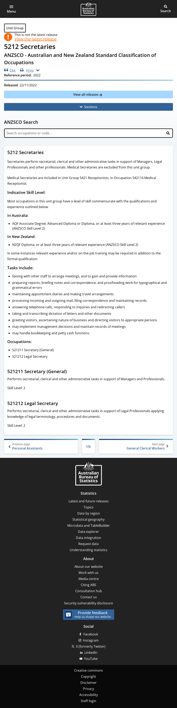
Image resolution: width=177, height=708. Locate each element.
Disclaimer (88, 682)
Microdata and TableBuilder (88, 525)
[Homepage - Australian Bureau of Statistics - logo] (88, 9)
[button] (11, 9)
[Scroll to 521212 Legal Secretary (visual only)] (62, 404)
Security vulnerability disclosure (88, 603)
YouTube (91, 658)
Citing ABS (88, 585)
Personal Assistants (41, 446)
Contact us (88, 597)
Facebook (90, 634)
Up (88, 446)
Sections (90, 107)
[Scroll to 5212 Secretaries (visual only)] (47, 153)
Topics (89, 507)
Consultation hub (88, 591)
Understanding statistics (88, 550)
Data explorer (88, 531)
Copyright (88, 676)
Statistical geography (88, 519)
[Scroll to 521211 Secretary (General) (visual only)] (70, 372)
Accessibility (88, 695)
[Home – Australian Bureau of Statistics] (88, 474)
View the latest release (35, 39)
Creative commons (88, 670)
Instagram (91, 640)
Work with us (88, 572)
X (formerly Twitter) (90, 646)
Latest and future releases (89, 501)
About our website (88, 566)
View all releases (86, 94)
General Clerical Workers (135, 446)
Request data (88, 544)
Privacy (88, 688)
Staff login (88, 701)
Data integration (88, 537)
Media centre (89, 579)
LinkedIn (90, 652)
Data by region (88, 513)
